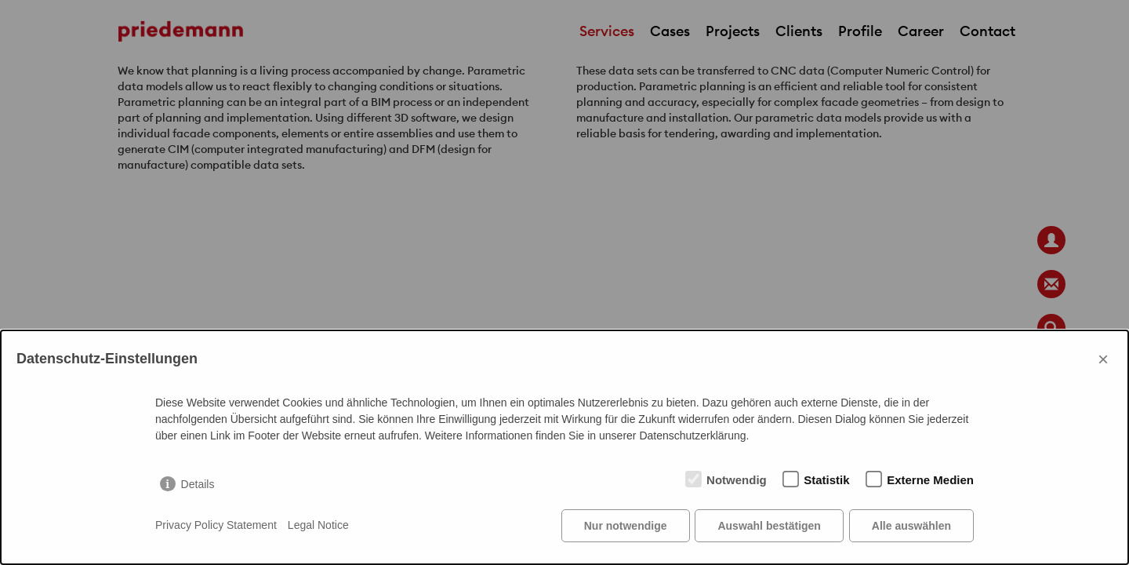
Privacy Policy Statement (216, 525)
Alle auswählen (911, 525)
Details (198, 484)
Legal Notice (318, 525)
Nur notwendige (625, 525)
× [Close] (1103, 359)
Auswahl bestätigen (768, 525)
